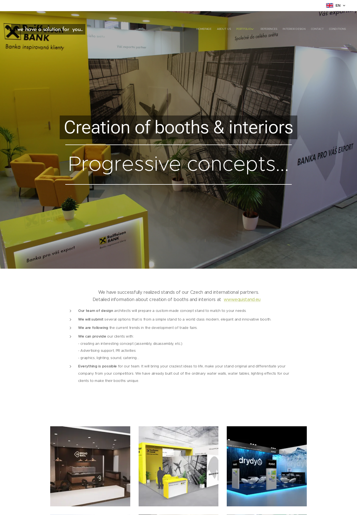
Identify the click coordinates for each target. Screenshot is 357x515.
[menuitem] (309, 29)
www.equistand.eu (242, 299)
